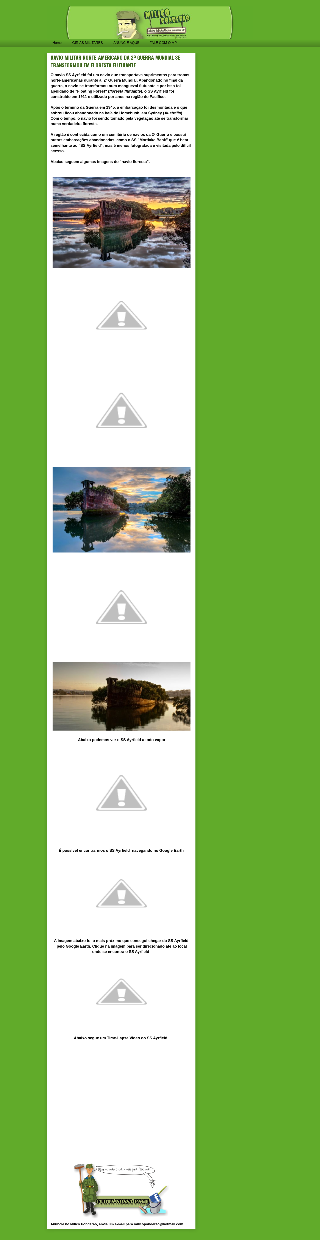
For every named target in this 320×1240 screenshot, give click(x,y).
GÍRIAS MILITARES (87, 43)
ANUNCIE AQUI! (126, 43)
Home (57, 43)
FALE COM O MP (163, 43)
